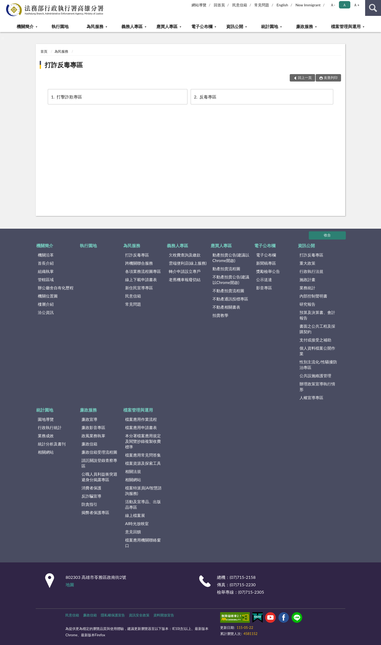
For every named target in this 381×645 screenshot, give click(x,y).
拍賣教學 (220, 315)
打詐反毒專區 (64, 65)
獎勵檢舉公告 (268, 271)
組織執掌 (46, 271)
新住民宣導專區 (139, 287)
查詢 (373, 8)
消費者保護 (91, 487)
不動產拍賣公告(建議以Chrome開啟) (230, 279)
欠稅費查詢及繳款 (185, 254)
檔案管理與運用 (346, 26)
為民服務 (95, 26)
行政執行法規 (311, 271)
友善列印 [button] (331, 77)
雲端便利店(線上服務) (188, 263)
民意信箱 (239, 5)
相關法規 (133, 471)
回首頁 (219, 5)
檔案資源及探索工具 (143, 463)
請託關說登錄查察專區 (99, 463)
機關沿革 (46, 254)
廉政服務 (304, 26)
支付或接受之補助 (315, 339)
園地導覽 (46, 419)
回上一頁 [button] (305, 77)
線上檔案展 (135, 515)
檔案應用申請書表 (141, 427)
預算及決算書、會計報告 (317, 315)
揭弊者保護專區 (95, 512)
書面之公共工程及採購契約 (317, 329)
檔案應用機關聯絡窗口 (143, 543)
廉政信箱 (89, 443)
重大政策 (307, 263)
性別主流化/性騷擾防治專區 (318, 364)
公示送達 (264, 279)
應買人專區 (167, 26)
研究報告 (307, 304)
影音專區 (264, 287)
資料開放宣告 (163, 615)
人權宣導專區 (311, 397)
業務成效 (46, 435)
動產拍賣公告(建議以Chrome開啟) (230, 257)
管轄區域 (46, 279)
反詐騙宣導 (91, 496)
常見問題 (261, 5)
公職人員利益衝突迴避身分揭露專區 (99, 477)
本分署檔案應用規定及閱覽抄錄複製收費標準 (143, 441)
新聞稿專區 (266, 263)
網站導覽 (199, 5)
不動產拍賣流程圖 (228, 290)
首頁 (43, 51)
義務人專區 (132, 26)
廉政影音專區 (93, 427)
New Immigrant (308, 5)
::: (4, 4)
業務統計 (307, 287)
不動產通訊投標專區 (230, 298)
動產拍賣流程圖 (226, 268)
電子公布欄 (201, 26)
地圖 (70, 584)
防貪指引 (89, 504)
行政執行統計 (50, 427)
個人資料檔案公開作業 (317, 351)
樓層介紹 (46, 304)
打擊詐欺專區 (66, 97)
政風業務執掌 (93, 435)
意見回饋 (133, 531)
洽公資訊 (46, 312)
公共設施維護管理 (315, 375)
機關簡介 (25, 26)
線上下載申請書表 (141, 279)
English (282, 5)
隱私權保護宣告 (113, 615)
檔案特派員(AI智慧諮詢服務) (143, 490)
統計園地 (269, 26)
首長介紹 (46, 263)
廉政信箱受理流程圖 (99, 452)
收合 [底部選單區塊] (327, 235)
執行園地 (60, 26)
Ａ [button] (344, 5)
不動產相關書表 (226, 307)
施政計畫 (307, 279)
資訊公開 (234, 26)
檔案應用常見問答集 (143, 455)
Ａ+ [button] (356, 5)
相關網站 (46, 452)
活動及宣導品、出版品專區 (143, 504)
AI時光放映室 (137, 523)
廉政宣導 (89, 419)
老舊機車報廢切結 (185, 279)
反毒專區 (204, 97)
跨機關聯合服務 (139, 263)
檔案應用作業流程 (141, 419)
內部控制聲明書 (313, 296)
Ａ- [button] (332, 5)
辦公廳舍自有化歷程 (56, 287)
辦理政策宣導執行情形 (317, 386)
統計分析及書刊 (52, 443)
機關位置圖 (48, 296)
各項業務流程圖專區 (143, 271)
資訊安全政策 (139, 615)
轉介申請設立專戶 (185, 271)
